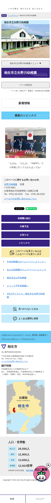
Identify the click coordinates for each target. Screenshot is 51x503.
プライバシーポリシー (10, 339)
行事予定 (24, 226)
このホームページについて (12, 335)
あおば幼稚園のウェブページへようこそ (26, 270)
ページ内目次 (25, 85)
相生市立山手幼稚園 (16, 278)
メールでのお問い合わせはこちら (20, 199)
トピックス (24, 243)
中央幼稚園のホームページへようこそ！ (26, 262)
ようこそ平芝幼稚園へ (18, 286)
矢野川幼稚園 (10, 184)
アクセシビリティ (28, 339)
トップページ (13, 15)
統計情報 (29, 470)
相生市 (12, 346)
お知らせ (24, 235)
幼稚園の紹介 (24, 218)
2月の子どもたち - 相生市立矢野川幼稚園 (26, 295)
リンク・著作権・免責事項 (35, 335)
